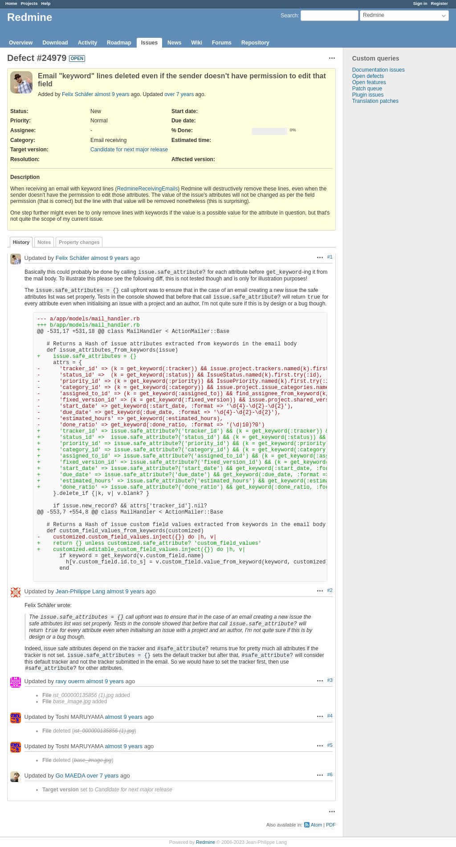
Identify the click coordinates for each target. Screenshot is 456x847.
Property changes (79, 242)
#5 (330, 745)
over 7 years (179, 94)
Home (11, 3)
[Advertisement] (387, 243)
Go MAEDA (70, 775)
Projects (29, 3)
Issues (149, 43)
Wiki (196, 43)
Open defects (368, 76)
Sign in (420, 3)
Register (439, 3)
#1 (330, 256)
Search (289, 15)
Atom (316, 824)
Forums (222, 43)
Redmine (205, 842)
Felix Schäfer (77, 94)
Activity (87, 43)
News (174, 43)
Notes (44, 242)
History (21, 242)
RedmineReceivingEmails (147, 189)
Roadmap (119, 43)
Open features (369, 82)
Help (46, 3)
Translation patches (375, 101)
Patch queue (367, 88)
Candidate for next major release (129, 149)
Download (55, 43)
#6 (330, 774)
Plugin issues (368, 95)
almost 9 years (111, 94)
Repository (255, 43)
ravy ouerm (70, 681)
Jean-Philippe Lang (80, 591)
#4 (330, 715)
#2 (330, 590)
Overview (21, 43)
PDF (331, 824)
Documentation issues (378, 70)
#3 (330, 680)
